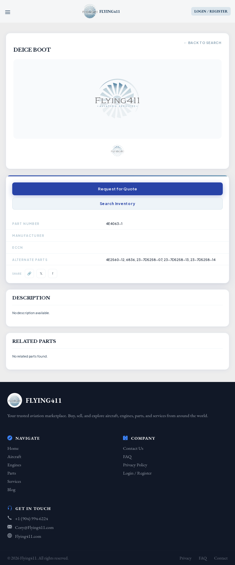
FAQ (127, 456)
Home (13, 448)
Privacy (186, 558)
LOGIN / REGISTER (211, 11)
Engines (14, 465)
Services (14, 481)
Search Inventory (118, 203)
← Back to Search (203, 43)
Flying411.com (28, 536)
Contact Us (133, 448)
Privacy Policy (135, 465)
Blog (11, 489)
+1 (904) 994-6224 (31, 518)
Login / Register (137, 473)
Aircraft (14, 456)
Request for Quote (117, 188)
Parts (11, 473)
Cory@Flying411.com (34, 527)
